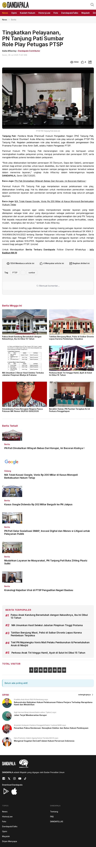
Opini (4, 831)
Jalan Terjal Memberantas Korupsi (30, 715)
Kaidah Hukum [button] (27, 13)
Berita (7, 444)
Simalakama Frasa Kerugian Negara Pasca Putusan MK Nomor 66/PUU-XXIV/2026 (22, 410)
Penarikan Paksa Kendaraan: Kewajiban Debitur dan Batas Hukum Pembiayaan (51, 728)
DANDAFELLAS (56, 821)
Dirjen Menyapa (9, 841)
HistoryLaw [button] (44, 13)
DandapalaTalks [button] (69, 13)
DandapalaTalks (9, 826)
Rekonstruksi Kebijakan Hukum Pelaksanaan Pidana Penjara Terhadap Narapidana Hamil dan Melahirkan (53, 703)
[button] (92, 4)
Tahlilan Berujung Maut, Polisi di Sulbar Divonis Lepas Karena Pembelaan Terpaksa (71, 337)
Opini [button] (14, 13)
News (4, 19)
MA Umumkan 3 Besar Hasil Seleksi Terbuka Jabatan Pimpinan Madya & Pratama (23, 374)
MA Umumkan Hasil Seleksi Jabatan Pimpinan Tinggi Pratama (47, 625)
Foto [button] (55, 13)
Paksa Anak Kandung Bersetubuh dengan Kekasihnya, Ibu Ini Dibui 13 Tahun (21, 337)
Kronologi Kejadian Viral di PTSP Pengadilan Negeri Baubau (38, 590)
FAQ (52, 816)
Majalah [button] (85, 13)
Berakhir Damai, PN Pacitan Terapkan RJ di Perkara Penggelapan (69, 410)
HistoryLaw (7, 816)
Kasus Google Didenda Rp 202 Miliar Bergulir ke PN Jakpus (38, 504)
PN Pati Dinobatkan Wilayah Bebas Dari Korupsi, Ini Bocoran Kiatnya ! (50, 181)
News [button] (5, 13)
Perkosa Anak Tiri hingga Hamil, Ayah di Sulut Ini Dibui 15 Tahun (70, 374)
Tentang (54, 811)
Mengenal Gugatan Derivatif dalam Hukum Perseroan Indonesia (44, 741)
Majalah (6, 836)
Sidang (7, 471)
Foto (4, 821)
